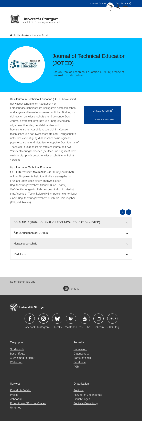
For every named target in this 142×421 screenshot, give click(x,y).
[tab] (71, 220)
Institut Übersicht (20, 34)
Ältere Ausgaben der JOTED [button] (31, 230)
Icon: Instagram (43, 316)
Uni (98, 3)
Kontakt (71, 286)
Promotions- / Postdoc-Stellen (28, 401)
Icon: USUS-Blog (112, 316)
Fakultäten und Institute (88, 392)
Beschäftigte (17, 351)
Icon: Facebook (30, 316)
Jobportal (16, 396)
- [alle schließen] (128, 210)
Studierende (17, 347)
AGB (76, 364)
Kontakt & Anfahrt (20, 388)
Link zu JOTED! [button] (101, 108)
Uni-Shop (15, 405)
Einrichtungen (82, 396)
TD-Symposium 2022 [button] (102, 117)
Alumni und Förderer (22, 355)
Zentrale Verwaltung (86, 401)
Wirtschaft (16, 360)
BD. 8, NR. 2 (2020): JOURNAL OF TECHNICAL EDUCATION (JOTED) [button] (57, 220)
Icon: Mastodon (71, 316)
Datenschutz (81, 351)
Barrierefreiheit (82, 355)
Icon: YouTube (85, 316)
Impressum (80, 347)
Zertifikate (80, 360)
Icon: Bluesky (57, 316)
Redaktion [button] (20, 252)
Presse (14, 392)
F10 (120, 3)
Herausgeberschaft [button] (25, 241)
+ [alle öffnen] (122, 210)
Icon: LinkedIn (98, 316)
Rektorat (79, 388)
